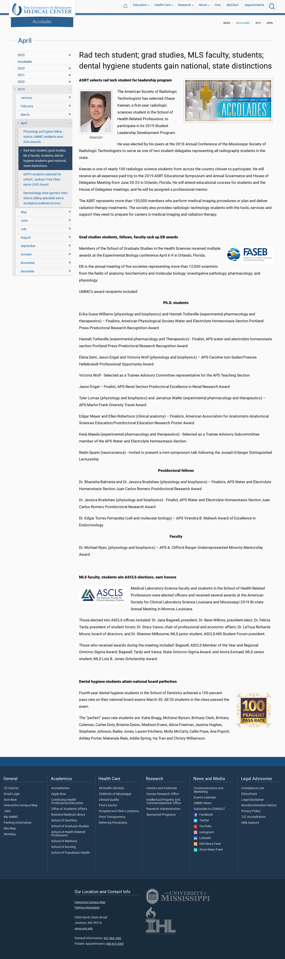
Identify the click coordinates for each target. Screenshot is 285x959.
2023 (21, 52)
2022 (21, 66)
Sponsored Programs (161, 812)
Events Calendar (205, 795)
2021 (21, 72)
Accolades (42, 21)
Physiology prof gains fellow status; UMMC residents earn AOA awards (43, 134)
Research (184, 6)
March (25, 112)
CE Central (11, 785)
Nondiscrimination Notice (258, 803)
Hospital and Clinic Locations (119, 808)
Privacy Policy (251, 808)
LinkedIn (202, 835)
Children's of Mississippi (115, 791)
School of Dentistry (64, 818)
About (203, 6)
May (24, 209)
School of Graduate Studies (70, 823)
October (26, 252)
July (23, 226)
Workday (10, 831)
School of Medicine (64, 838)
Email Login (12, 791)
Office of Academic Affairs (69, 806)
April (24, 120)
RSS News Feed (207, 841)
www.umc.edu (84, 925)
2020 (21, 79)
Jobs (7, 808)
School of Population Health (70, 850)
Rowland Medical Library (68, 812)
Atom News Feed (208, 847)
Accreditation (60, 785)
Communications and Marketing (208, 787)
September (28, 243)
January (26, 95)
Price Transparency (112, 814)
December (28, 269)
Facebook (203, 812)
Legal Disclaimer (252, 797)
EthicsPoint (249, 791)
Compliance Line (252, 785)
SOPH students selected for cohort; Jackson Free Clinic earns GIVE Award (42, 177)
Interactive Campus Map (21, 803)
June (24, 218)
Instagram (204, 829)
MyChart (233, 6)
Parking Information (18, 820)
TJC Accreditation (253, 814)
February (27, 103)
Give (218, 6)
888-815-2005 (115, 941)
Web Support (250, 820)
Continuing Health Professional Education (67, 799)
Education (140, 6)
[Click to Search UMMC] (272, 6)
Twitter (201, 818)
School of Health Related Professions (68, 831)
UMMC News (203, 800)
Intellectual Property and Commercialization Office (163, 799)
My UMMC (11, 814)
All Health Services (111, 785)
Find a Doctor (108, 803)
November (28, 260)
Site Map (10, 826)
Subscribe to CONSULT (209, 806)
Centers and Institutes (161, 785)
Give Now (10, 797)
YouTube (202, 823)
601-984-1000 (112, 935)
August (26, 235)
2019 (21, 87)
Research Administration (163, 806)
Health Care (163, 6)
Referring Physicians (113, 820)
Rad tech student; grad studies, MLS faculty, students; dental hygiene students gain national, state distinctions (44, 155)
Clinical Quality (109, 797)
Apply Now (58, 791)
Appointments (254, 6)
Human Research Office (162, 791)
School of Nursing (63, 844)
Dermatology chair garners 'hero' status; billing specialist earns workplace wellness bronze (45, 196)
